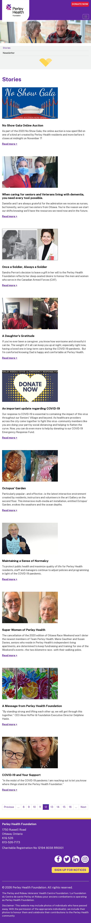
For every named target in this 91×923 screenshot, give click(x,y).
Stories (6, 48)
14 (58, 806)
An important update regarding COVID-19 (31, 408)
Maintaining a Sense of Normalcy (25, 561)
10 (34, 806)
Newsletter (9, 53)
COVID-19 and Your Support (21, 775)
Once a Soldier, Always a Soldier (24, 267)
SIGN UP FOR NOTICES (70, 870)
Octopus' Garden (14, 488)
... (18, 806)
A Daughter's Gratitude (18, 336)
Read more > (9, 143)
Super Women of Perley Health (23, 630)
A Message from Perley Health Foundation (32, 706)
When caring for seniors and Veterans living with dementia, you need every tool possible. (43, 196)
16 (70, 806)
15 (64, 806)
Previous (9, 806)
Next (83, 806)
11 (40, 806)
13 (52, 806)
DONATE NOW (80, 4)
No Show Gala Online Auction (22, 125)
